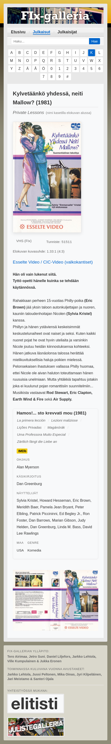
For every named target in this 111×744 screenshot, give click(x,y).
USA (20, 550)
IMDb (22, 451)
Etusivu (18, 32)
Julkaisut (41, 32)
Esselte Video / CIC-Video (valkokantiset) (53, 262)
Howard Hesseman (55, 500)
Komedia (34, 550)
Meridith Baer (27, 507)
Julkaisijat (67, 32)
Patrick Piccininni (43, 514)
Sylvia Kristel (27, 500)
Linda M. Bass (69, 527)
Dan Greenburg (29, 484)
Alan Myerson (28, 467)
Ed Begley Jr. (70, 514)
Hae (94, 41)
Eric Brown (81, 500)
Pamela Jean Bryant (56, 507)
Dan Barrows (39, 520)
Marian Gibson (64, 520)
